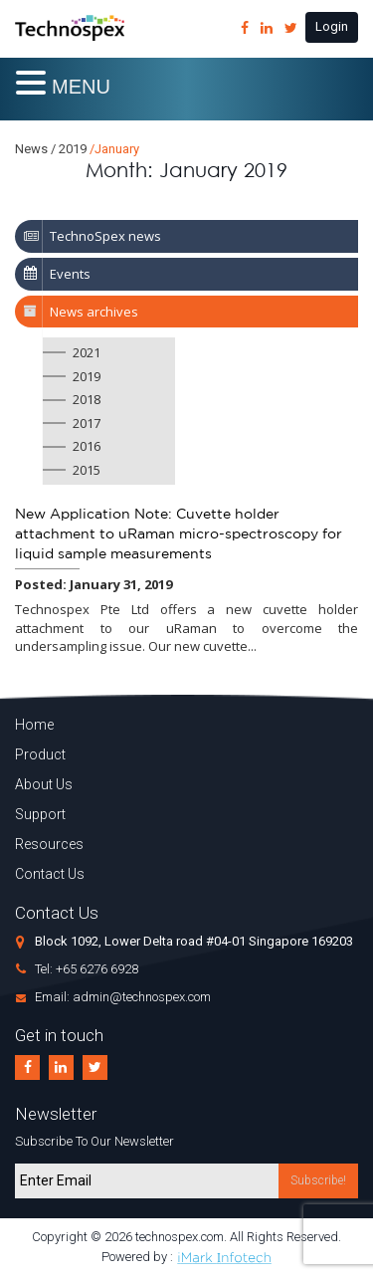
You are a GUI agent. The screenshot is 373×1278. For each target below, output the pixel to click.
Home (34, 725)
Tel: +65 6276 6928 (86, 968)
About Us (44, 784)
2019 (86, 376)
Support (40, 814)
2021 (86, 352)
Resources (49, 844)
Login (331, 26)
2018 (86, 399)
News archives (94, 311)
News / (35, 148)
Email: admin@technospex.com (123, 996)
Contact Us (50, 874)
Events (70, 274)
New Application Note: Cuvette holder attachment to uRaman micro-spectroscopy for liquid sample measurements (178, 534)
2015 (86, 470)
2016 (86, 446)
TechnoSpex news (105, 236)
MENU (81, 87)
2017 (86, 423)
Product (40, 754)
